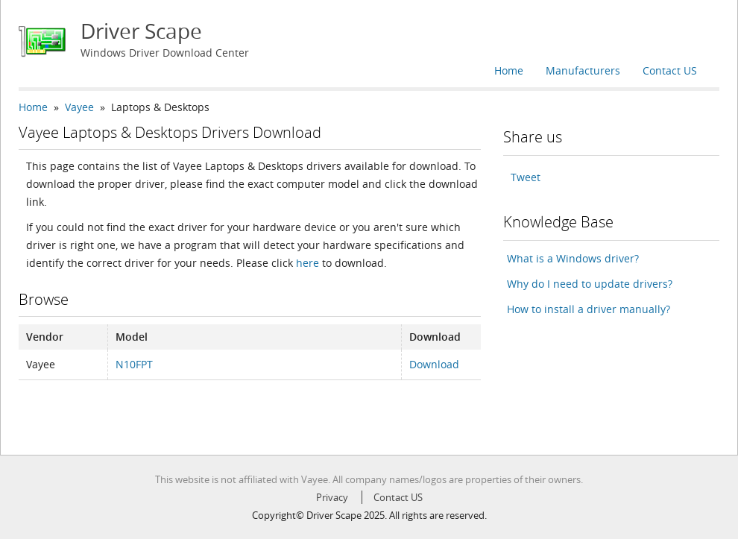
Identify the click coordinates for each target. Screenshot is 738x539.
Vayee (79, 107)
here (307, 263)
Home (508, 70)
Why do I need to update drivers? (589, 284)
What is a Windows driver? (573, 258)
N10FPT (134, 364)
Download (434, 364)
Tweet (525, 177)
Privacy (332, 497)
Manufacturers (583, 70)
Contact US (670, 70)
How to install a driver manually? (588, 309)
